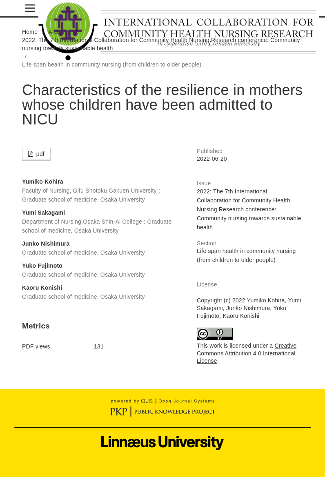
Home (30, 32)
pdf (40, 154)
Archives (59, 32)
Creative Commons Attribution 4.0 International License (246, 353)
